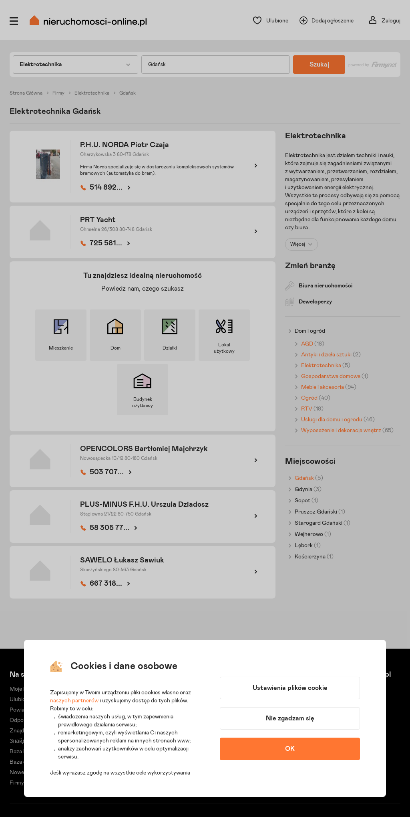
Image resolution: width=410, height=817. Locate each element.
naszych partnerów (74, 701)
